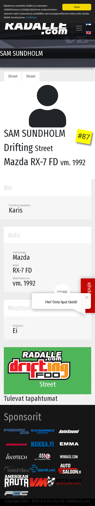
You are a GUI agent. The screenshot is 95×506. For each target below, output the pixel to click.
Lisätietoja (31, 17)
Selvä (76, 7)
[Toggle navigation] (79, 28)
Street (12, 76)
